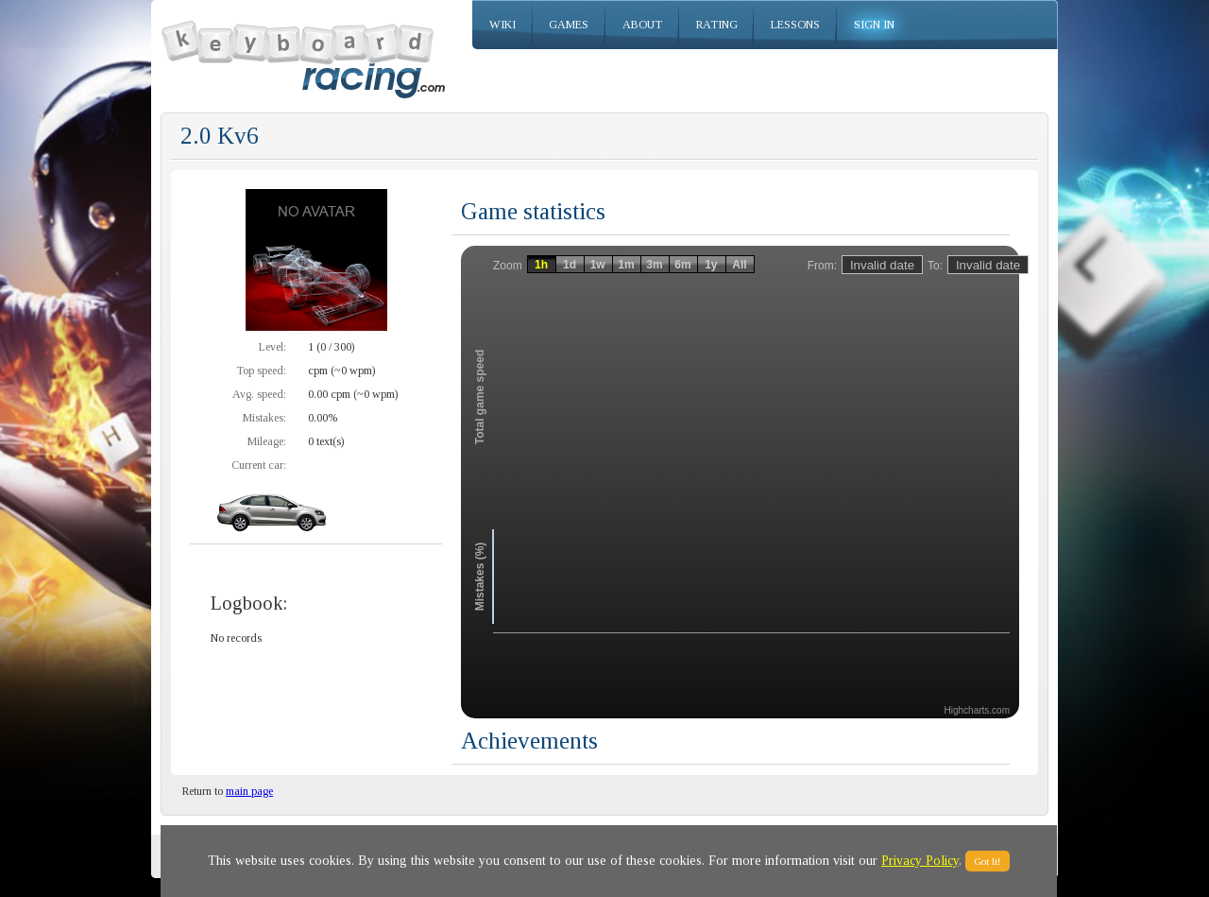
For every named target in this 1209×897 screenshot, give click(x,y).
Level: (272, 347)
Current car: (258, 465)
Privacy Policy (920, 861)
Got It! (987, 861)
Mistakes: (264, 417)
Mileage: (266, 441)
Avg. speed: (259, 394)
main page (249, 791)
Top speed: (261, 370)
